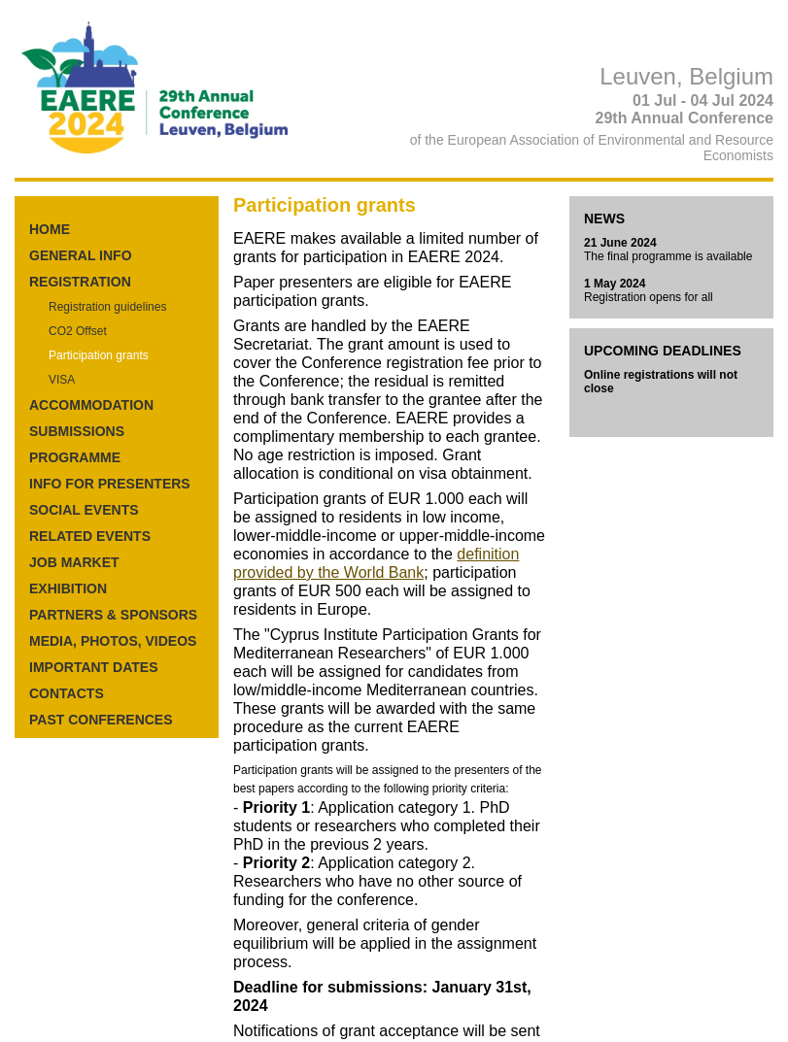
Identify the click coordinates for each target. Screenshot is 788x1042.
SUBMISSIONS (76, 431)
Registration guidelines (107, 307)
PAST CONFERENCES (101, 719)
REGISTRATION (80, 281)
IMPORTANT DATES (93, 667)
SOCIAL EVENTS (84, 510)
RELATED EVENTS (90, 536)
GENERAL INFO (80, 255)
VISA (62, 380)
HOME (49, 229)
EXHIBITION (68, 588)
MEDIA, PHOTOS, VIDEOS (112, 641)
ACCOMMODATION (91, 405)
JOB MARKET (74, 562)
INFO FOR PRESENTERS (109, 483)
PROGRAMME (74, 457)
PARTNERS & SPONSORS (113, 614)
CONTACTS (66, 693)
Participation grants (99, 355)
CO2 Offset (78, 331)
